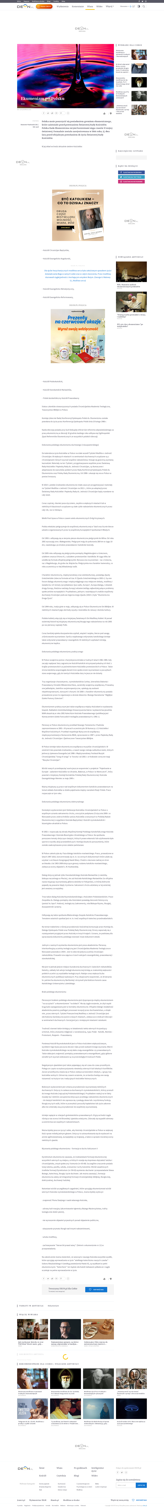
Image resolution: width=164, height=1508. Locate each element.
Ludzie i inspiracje (101, 1487)
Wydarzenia (63, 6)
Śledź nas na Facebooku (131, 172)
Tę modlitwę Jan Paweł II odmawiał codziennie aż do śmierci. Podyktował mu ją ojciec (65, 1423)
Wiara (90, 6)
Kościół (119, 288)
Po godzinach (80, 1468)
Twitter (142, 1)
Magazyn (26, 1)
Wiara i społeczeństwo (91, 1346)
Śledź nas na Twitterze (130, 177)
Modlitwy (80, 1490)
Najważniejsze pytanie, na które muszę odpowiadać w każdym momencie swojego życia (65, 1344)
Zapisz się (141, 1485)
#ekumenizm (53, 1305)
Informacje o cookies (73, 1505)
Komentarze (78, 6)
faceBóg (56, 1)
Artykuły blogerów (45, 1487)
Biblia (19, 1)
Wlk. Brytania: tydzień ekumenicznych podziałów (128, 286)
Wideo (99, 6)
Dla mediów (55, 1505)
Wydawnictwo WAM (37, 1500)
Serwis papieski (44, 1484)
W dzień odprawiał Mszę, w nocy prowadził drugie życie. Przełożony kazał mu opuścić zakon (122, 69)
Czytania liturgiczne (83, 1484)
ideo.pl (145, 1505)
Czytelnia (61, 1475)
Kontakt (48, 1505)
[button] (138, 6)
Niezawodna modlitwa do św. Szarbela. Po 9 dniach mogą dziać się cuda (122, 82)
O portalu (20, 1505)
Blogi (49, 1)
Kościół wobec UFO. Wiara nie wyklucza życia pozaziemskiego (131, 1423)
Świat (41, 1468)
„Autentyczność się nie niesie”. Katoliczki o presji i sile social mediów (122, 109)
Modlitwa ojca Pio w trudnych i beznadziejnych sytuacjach (122, 95)
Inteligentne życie (97, 1469)
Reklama (62, 1505)
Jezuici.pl (21, 1500)
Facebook (139, 1)
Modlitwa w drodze (38, 1)
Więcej (109, 6)
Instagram (146, 1)
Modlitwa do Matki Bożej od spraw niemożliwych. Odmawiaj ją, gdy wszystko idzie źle (96, 1423)
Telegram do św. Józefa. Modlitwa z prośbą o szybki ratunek (31, 1423)
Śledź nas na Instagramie (131, 182)
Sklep (63, 1)
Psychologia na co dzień (84, 1487)
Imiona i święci (62, 1490)
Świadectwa (62, 1487)
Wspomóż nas (96, 1290)
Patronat (83, 1505)
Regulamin (27, 1505)
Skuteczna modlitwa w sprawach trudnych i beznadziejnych (123, 53)
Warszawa (123, 6)
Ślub (40, 1490)
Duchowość (22, 1395)
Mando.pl (55, 1500)
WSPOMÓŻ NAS (139, 1500)
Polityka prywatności (38, 1505)
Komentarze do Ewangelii (59, 1346)
